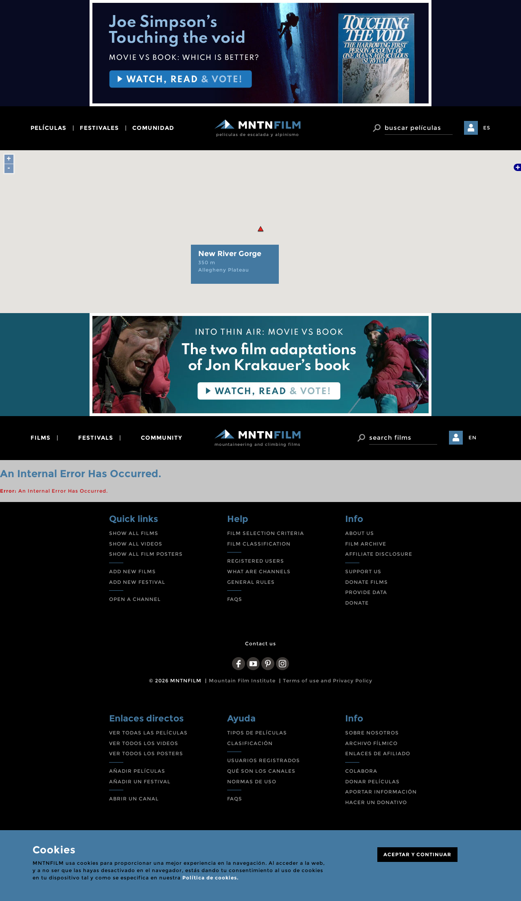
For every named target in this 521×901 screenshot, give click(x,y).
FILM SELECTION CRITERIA (265, 533)
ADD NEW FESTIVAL (137, 582)
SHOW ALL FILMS (133, 533)
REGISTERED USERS (255, 561)
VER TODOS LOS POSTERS (146, 753)
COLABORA (361, 771)
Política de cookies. (210, 878)
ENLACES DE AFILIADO (377, 753)
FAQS (234, 599)
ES (486, 128)
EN (472, 437)
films (40, 437)
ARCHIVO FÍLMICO (371, 743)
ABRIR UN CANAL (134, 799)
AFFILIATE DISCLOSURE (378, 554)
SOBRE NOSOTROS (372, 733)
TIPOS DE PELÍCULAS (257, 733)
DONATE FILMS (366, 582)
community (161, 437)
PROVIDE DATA (366, 592)
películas (48, 128)
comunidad (153, 128)
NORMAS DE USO (251, 781)
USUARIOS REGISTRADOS (263, 760)
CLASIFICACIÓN (250, 743)
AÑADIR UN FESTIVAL (140, 781)
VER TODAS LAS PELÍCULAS (148, 733)
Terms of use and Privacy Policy (327, 680)
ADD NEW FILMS (132, 571)
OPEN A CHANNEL (135, 599)
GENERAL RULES (251, 582)
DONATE (357, 603)
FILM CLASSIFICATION (259, 544)
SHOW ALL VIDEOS (135, 544)
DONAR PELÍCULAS (372, 781)
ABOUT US (359, 533)
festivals (95, 437)
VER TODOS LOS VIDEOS (143, 743)
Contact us (260, 643)
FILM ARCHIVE (365, 544)
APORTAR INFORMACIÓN (381, 792)
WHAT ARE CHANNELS (259, 571)
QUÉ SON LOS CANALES (261, 771)
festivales (99, 128)
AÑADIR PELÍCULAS (137, 771)
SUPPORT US (363, 571)
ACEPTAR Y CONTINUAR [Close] (417, 854)
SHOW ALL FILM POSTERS (146, 554)
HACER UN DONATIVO (376, 802)
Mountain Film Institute (242, 680)
